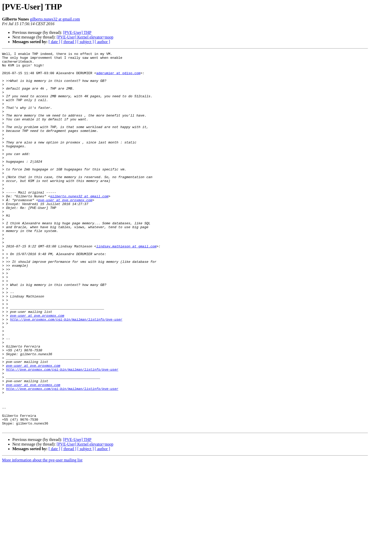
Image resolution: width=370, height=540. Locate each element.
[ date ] (54, 42)
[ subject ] (85, 42)
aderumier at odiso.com (118, 77)
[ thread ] (68, 42)
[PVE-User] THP (77, 32)
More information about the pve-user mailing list (42, 535)
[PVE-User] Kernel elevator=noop (85, 37)
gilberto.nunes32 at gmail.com (55, 19)
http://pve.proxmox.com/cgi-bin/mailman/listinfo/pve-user (66, 373)
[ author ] (102, 42)
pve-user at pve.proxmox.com (65, 230)
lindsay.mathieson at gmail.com (126, 285)
